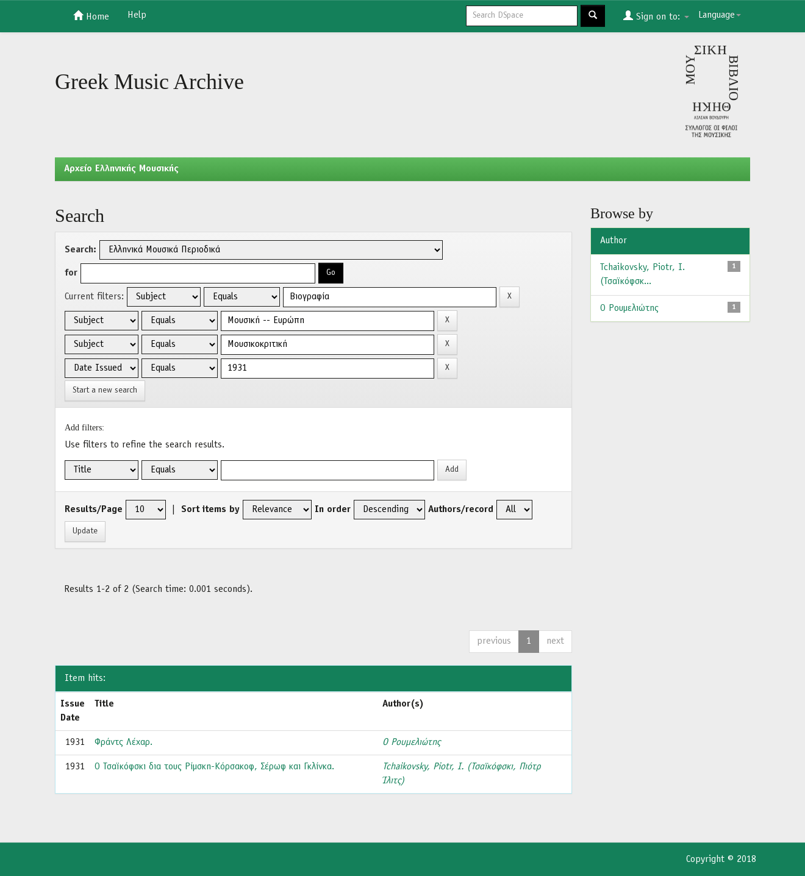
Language (719, 15)
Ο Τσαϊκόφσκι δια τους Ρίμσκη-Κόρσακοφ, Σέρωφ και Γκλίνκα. (214, 767)
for (71, 273)
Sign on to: (656, 16)
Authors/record (460, 510)
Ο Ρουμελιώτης (411, 742)
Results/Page (94, 510)
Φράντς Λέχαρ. (123, 742)
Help (136, 15)
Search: (80, 250)
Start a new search (105, 390)
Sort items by (210, 510)
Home (91, 16)
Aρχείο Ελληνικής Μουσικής (121, 169)
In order (333, 510)
